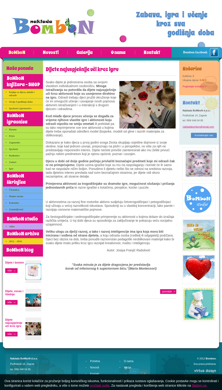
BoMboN (17, 53)
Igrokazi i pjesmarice (20, 108)
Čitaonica (14, 189)
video (12, 226)
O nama (118, 53)
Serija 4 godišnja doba (21, 101)
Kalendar (14, 202)
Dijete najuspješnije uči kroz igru (13, 323)
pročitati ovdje (99, 385)
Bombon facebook (195, 52)
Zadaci (12, 162)
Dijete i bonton (14, 262)
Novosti (51, 53)
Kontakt (152, 53)
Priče (11, 136)
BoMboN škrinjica (16, 179)
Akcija (127, 367)
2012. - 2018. (15, 241)
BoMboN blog (20, 250)
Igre (11, 168)
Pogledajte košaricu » (194, 86)
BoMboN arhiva (23, 233)
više (9, 270)
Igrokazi (13, 149)
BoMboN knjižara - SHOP (23, 81)
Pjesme (13, 129)
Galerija (85, 53)
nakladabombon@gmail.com (198, 126)
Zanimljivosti (16, 209)
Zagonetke (14, 142)
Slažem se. (199, 385)
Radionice (14, 155)
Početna (95, 361)
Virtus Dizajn (200, 373)
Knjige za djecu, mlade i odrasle (21, 94)
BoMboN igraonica (17, 118)
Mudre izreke (16, 196)
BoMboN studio (22, 219)
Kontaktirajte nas (204, 135)
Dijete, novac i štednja (14, 293)
